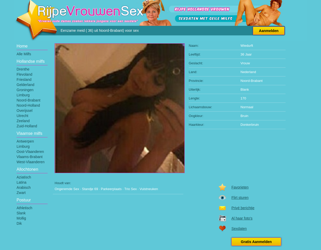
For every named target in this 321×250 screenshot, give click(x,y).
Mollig (21, 218)
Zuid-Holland (27, 126)
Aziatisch (24, 177)
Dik (19, 223)
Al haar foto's (241, 218)
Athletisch (24, 208)
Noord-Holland (28, 105)
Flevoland (24, 74)
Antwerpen (25, 141)
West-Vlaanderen (31, 162)
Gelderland (25, 85)
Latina (21, 182)
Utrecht (22, 116)
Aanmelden (268, 31)
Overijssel (24, 110)
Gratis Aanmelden (256, 242)
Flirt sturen (240, 198)
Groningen (25, 90)
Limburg (23, 95)
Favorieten (240, 187)
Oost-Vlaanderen (30, 152)
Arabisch (24, 187)
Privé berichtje (242, 208)
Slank (21, 213)
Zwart (21, 193)
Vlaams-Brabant (29, 157)
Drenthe (23, 69)
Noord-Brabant (28, 100)
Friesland (24, 79)
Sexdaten (239, 228)
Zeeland (23, 121)
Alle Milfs (24, 54)
